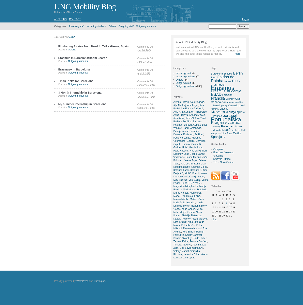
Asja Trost (200, 118)
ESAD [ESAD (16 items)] (216, 94)
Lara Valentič (180, 179)
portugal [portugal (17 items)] (230, 115)
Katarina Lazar (181, 170)
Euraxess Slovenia (223, 152)
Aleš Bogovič (197, 102)
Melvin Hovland (191, 205)
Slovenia (218, 155)
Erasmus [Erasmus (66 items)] (222, 87)
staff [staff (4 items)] (213, 130)
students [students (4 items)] (220, 130)
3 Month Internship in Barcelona (80, 92)
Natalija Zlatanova (191, 215)
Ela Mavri (188, 134)
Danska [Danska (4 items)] (227, 81)
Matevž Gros (197, 199)
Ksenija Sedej (196, 176)
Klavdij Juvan (199, 173)
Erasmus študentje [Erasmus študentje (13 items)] (226, 91)
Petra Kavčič (188, 225)
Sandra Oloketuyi (182, 238)
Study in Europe (222, 159)
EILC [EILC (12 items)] (236, 81)
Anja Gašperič (195, 108)
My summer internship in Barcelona (82, 104)
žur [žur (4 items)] (224, 137)
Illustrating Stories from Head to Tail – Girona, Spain (93, 46)
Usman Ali (197, 247)
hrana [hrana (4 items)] (231, 102)
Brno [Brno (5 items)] (213, 77)
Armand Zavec (197, 115)
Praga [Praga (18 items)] (216, 122)
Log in (245, 19)
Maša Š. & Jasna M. (184, 202)
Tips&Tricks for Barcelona (75, 81)
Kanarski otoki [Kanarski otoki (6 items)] (236, 105)
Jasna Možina (193, 157)
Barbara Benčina (182, 121)
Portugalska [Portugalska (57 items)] (226, 119)
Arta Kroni (178, 118)
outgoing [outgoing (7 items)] (234, 112)
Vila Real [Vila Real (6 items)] (227, 133)
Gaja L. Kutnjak (181, 144)
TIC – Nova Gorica (223, 162)
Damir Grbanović (192, 128)
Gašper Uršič (180, 147)
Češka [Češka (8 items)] (237, 133)
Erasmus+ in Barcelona (74, 69)
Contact (75, 19)
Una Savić (185, 247)
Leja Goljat (194, 179)
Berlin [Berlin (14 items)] (238, 73)
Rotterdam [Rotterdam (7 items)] (227, 126)
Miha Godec (188, 209)
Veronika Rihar (191, 254)
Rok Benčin (188, 231)
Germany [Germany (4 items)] (230, 99)
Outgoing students (146, 26)
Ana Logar (192, 105)
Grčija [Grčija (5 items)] (225, 102)
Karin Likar (200, 163)
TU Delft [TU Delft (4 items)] (241, 130)
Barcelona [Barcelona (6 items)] (217, 73)
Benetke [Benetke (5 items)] (228, 73)
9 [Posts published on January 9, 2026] (226, 203)
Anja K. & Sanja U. (183, 111)
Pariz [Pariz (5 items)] (243, 112)
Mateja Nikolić (181, 199)
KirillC (188, 173)
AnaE (184, 108)
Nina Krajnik (180, 222)
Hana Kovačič (180, 150)
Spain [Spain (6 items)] (238, 126)
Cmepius (218, 149)
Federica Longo (181, 137)
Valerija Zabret (181, 251)
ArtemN (189, 118)
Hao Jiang (195, 150)
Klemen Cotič (180, 176)
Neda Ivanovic (199, 218)
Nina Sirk (193, 222)
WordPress (82, 281)
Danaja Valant (181, 131)
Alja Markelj (179, 105)
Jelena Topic (191, 160)
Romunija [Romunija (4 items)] (227, 123)
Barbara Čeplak (192, 124)
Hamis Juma (195, 147)
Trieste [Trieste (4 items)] (233, 130)
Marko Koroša (181, 192)
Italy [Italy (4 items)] (225, 105)
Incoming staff (76, 26)
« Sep (214, 219)
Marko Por (195, 192)
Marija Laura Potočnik (195, 189)
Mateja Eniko (193, 196)
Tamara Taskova (182, 244)
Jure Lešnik (186, 163)
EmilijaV (199, 134)
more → (239, 53)
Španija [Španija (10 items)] (216, 137)
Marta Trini (179, 196)
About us (60, 19)
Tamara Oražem (198, 241)
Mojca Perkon (187, 212)
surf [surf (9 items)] (227, 129)
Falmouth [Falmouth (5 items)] (227, 95)
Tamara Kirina (180, 241)
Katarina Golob (199, 166)
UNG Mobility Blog (85, 6)
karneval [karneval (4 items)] (215, 109)
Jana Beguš (190, 153)
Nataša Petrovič (182, 218)
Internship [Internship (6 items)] (217, 105)
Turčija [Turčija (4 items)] (214, 133)
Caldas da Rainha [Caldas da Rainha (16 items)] (222, 79)
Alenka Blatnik (181, 102)
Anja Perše (201, 111)
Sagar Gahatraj (193, 235)
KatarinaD (196, 170)
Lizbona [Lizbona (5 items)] (224, 108)
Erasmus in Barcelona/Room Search (82, 58)
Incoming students (96, 26)
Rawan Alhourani (192, 228)
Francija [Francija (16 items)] (218, 98)
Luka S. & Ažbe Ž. (191, 183)
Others (112, 26)
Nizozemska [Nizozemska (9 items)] (219, 112)
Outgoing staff (126, 26)
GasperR (196, 144)
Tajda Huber (199, 238)
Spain (72, 36)
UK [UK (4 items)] (219, 133)
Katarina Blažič (181, 166)
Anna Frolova (180, 115)
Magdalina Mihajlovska (185, 186)
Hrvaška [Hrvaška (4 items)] (239, 102)
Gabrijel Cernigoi (196, 141)
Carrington (99, 281)
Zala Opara (189, 257)
